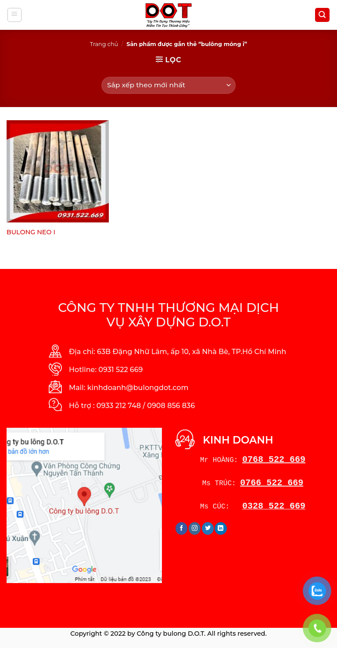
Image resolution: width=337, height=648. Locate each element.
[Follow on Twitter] (208, 528)
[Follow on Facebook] (181, 528)
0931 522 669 (120, 369)
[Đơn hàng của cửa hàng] (168, 85)
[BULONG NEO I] (58, 171)
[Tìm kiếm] (322, 15)
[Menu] (14, 15)
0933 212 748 (119, 405)
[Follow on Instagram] (195, 528)
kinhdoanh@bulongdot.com (138, 387)
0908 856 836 (171, 405)
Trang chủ (104, 44)
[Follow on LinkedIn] (220, 528)
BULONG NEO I (31, 232)
